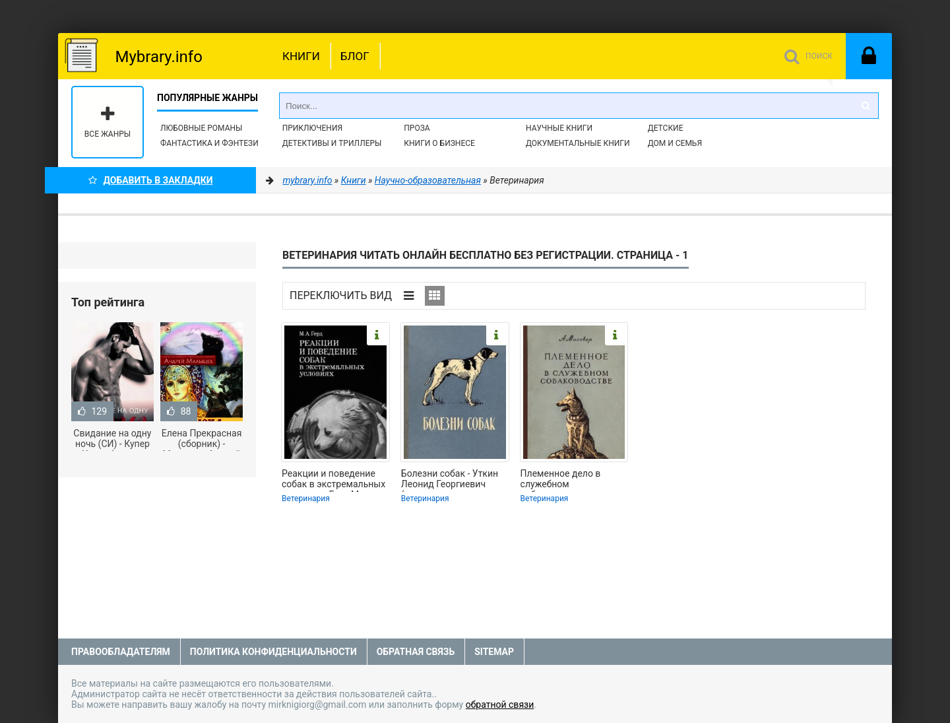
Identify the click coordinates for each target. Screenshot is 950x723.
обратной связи (500, 704)
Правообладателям (120, 651)
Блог (354, 56)
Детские (665, 128)
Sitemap (494, 651)
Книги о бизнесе (439, 143)
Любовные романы (201, 128)
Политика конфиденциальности (273, 651)
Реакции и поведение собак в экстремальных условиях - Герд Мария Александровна (333, 480)
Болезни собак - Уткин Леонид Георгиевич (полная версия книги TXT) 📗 (449, 480)
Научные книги (559, 128)
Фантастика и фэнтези (209, 143)
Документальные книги (578, 143)
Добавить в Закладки (150, 180)
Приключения (312, 128)
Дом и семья (675, 143)
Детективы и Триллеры (332, 143)
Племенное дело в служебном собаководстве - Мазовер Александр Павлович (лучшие (564, 480)
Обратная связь (416, 651)
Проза (416, 128)
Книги (301, 56)
